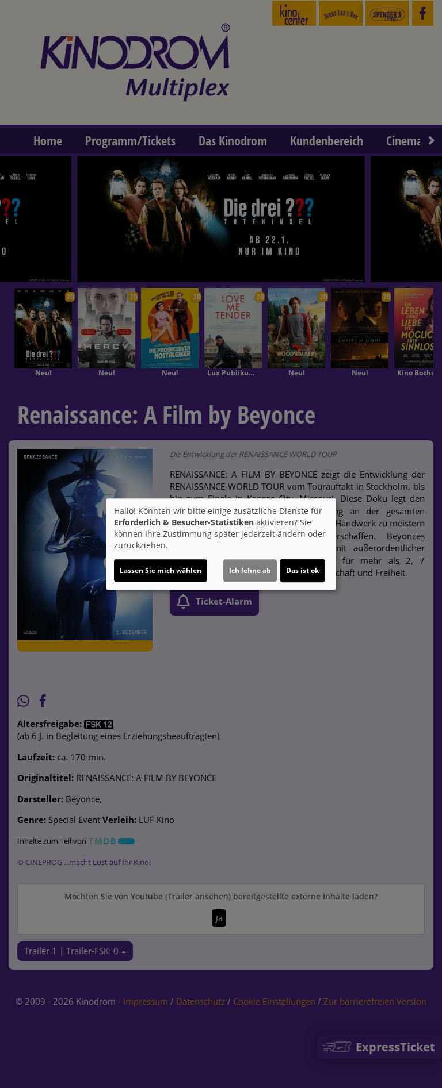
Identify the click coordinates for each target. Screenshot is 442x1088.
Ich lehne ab (250, 570)
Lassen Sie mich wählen (160, 570)
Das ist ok (302, 570)
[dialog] (221, 544)
